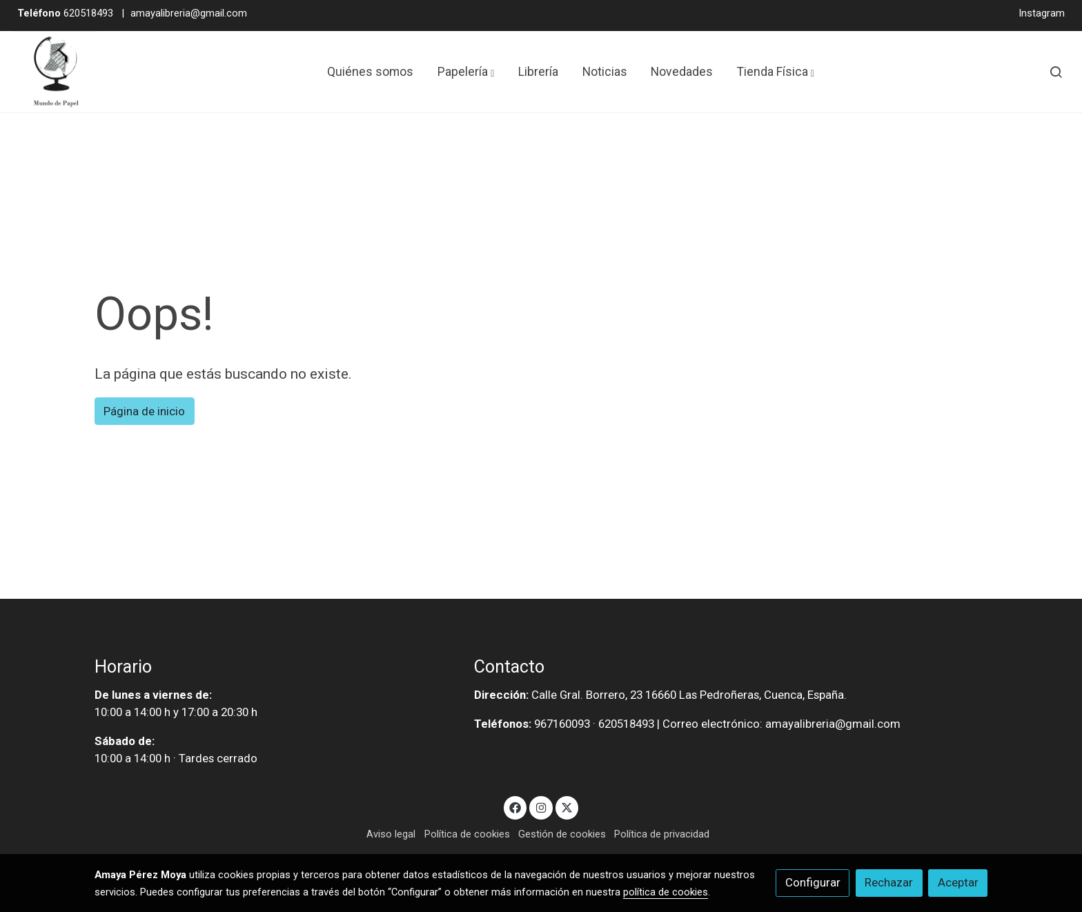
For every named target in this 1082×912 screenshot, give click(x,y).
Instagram (1042, 13)
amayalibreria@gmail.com (188, 13)
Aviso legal (390, 834)
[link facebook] (515, 807)
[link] (55, 71)
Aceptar (958, 882)
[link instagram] (541, 807)
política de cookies (665, 892)
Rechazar (889, 882)
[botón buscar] (1055, 72)
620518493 (65, 13)
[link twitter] (567, 807)
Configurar (812, 882)
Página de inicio (144, 411)
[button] (466, 72)
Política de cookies (467, 834)
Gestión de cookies (562, 834)
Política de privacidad (661, 834)
